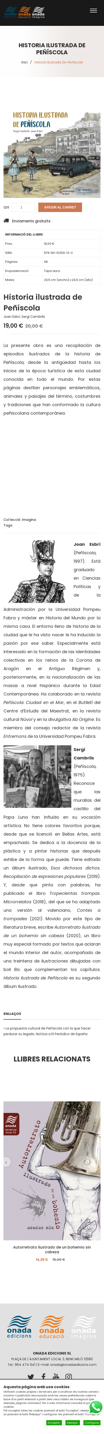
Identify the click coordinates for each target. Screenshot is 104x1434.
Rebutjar (73, 1423)
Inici (24, 62)
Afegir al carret (60, 207)
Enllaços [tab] (12, 1013)
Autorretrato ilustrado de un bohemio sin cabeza (52, 1249)
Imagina (29, 519)
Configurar (92, 1423)
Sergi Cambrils (33, 316)
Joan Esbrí (12, 316)
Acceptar (54, 1423)
